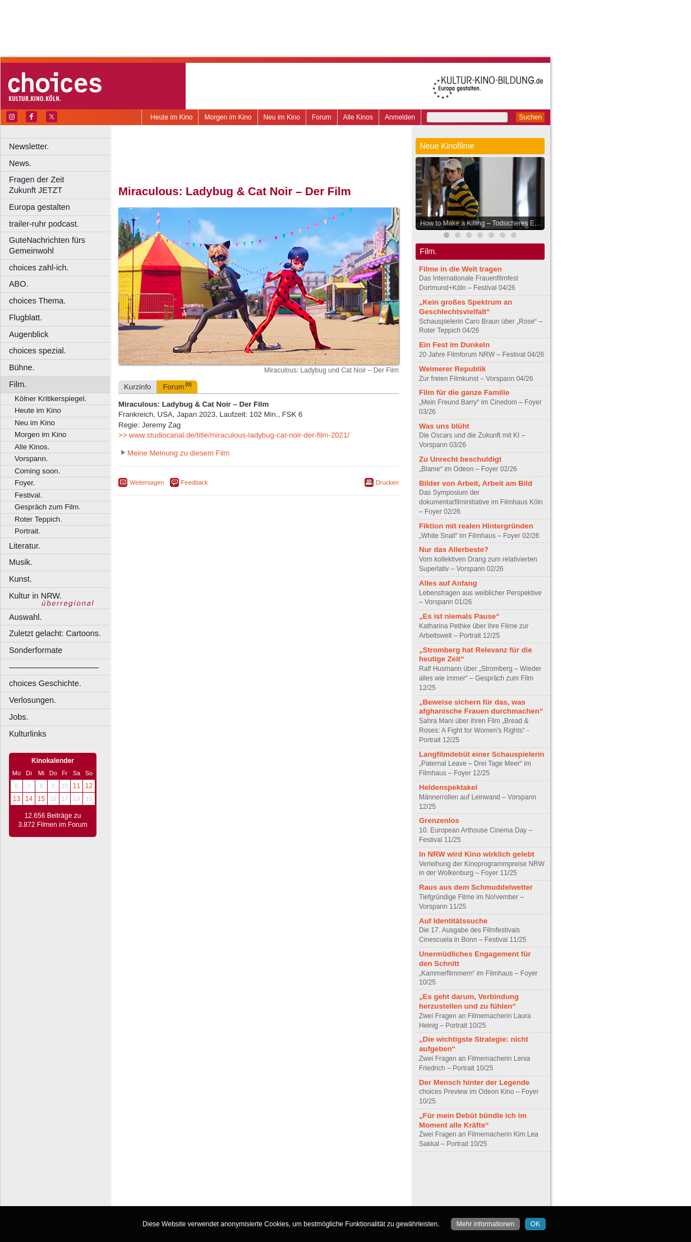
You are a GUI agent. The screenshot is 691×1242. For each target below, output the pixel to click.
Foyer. (25, 483)
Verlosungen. (32, 700)
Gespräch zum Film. (48, 507)
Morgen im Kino (227, 117)
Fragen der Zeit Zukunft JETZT (61, 185)
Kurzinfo (137, 387)
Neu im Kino (282, 117)
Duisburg (341, 1198)
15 (41, 799)
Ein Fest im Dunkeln (454, 345)
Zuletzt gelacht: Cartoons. (55, 633)
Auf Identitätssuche (453, 921)
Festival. (28, 495)
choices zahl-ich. (38, 267)
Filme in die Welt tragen (460, 269)
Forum (321, 117)
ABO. (18, 283)
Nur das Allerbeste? (454, 549)
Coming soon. (37, 471)
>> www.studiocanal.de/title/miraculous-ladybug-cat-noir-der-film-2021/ (233, 435)
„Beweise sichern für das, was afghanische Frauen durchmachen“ (481, 707)
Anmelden (400, 117)
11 (76, 786)
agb (321, 1179)
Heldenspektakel (448, 787)
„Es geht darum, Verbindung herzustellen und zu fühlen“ (469, 1001)
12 (89, 786)
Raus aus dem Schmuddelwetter (476, 887)
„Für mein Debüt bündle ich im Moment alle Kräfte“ (473, 1120)
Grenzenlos (439, 820)
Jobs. (18, 716)
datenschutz (292, 1179)
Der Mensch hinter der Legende (474, 1082)
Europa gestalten (39, 207)
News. (20, 163)
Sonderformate (35, 650)
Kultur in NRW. (35, 595)
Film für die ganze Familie (464, 392)
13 (16, 799)
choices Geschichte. (45, 683)
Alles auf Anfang (448, 583)
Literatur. (24, 545)
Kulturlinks (27, 733)
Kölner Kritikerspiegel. (50, 398)
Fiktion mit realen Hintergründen (476, 526)
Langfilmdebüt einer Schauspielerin (482, 754)
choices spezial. (37, 350)
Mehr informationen (485, 1224)
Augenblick (28, 334)
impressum (252, 1179)
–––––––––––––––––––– (54, 667)
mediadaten (349, 1179)
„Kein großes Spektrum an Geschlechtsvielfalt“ (465, 307)
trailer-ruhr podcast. (44, 223)
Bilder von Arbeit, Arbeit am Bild (475, 483)
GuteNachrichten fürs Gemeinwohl (47, 245)
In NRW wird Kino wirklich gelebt (477, 854)
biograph (168, 1188)
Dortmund (273, 1198)
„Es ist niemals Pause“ (459, 616)
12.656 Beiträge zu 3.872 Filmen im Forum (52, 820)
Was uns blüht (444, 426)
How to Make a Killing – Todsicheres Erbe (482, 223)
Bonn (197, 1198)
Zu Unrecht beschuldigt (460, 459)
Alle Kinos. (32, 447)
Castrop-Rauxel (231, 1198)
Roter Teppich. (38, 519)
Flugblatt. (25, 317)
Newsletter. (29, 146)
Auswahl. (25, 617)
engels (225, 1188)
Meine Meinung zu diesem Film (178, 453)
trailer (258, 1188)
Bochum (172, 1198)
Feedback (194, 482)
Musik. (21, 562)
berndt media (210, 1179)
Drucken (387, 482)
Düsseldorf (308, 1198)
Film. (17, 384)
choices (198, 1188)
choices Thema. (37, 300)
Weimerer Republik (452, 369)
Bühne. (22, 367)
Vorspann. (31, 458)
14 (29, 799)
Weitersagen (147, 482)
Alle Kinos (358, 117)
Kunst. (20, 578)
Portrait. (27, 531)
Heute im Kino (171, 117)
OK (535, 1224)
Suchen (530, 117)
